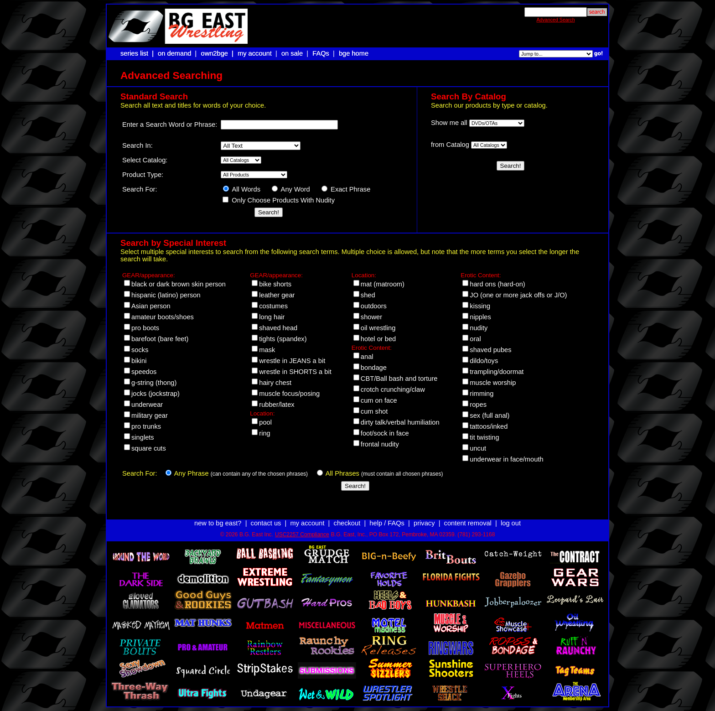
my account (255, 53)
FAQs (320, 53)
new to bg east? (217, 523)
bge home (353, 53)
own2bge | (218, 53)
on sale (292, 53)
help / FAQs (386, 523)
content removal (468, 523)
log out (511, 523)
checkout (347, 523)
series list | (137, 53)
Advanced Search (555, 19)
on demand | (178, 53)
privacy (424, 523)
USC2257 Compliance (302, 534)
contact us (266, 523)
